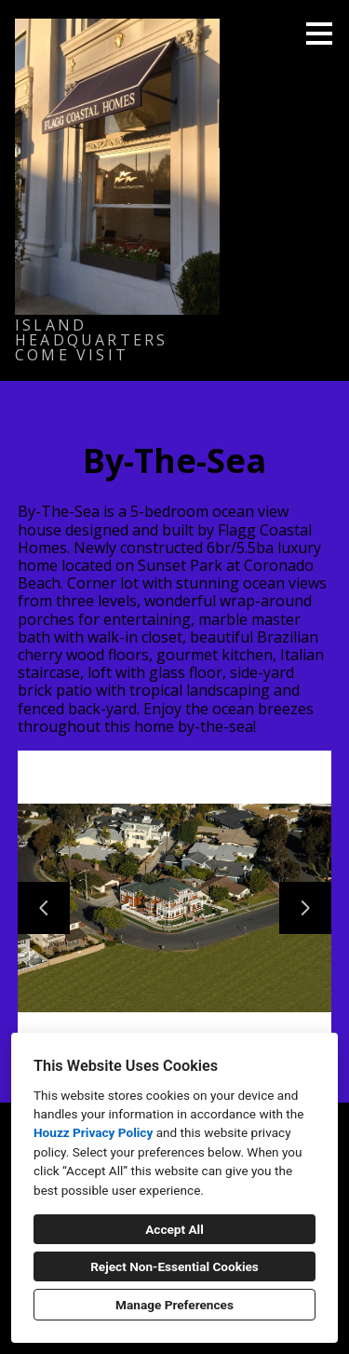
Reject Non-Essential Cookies (174, 1266)
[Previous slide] (44, 908)
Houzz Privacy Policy (93, 1132)
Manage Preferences (174, 1304)
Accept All (174, 1229)
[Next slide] (305, 908)
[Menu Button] (319, 33)
